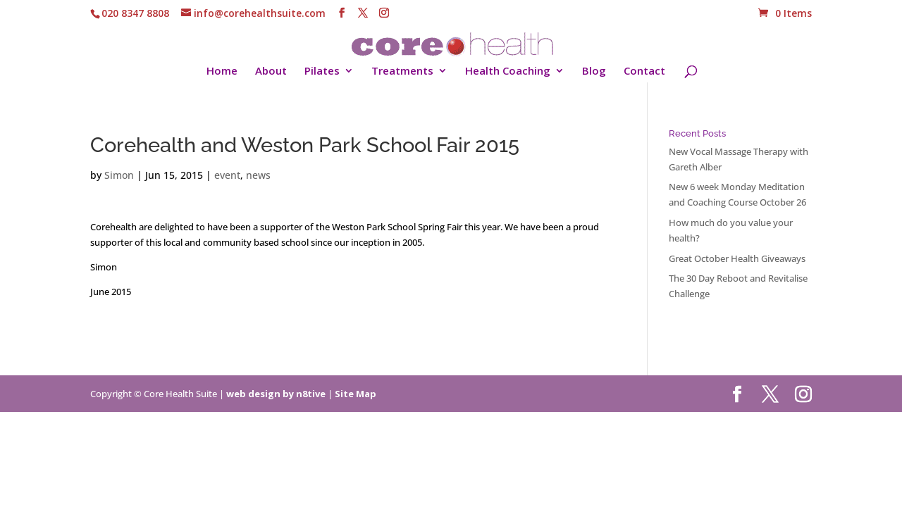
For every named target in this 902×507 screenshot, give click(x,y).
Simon (119, 175)
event (227, 175)
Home (221, 71)
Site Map (355, 393)
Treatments (402, 71)
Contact (644, 71)
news (258, 175)
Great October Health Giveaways (737, 258)
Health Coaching (507, 71)
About (271, 71)
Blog (594, 71)
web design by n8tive (276, 393)
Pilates (322, 71)
